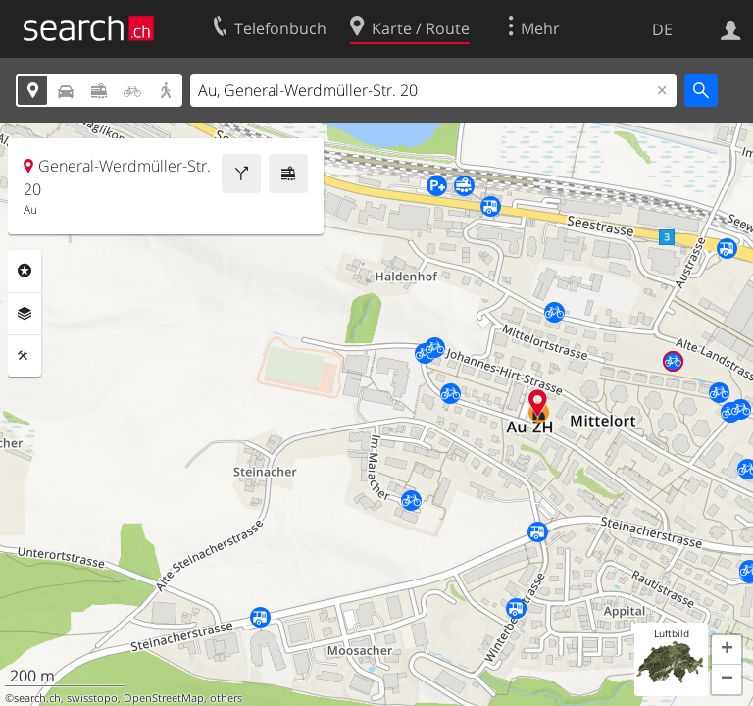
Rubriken (24, 270)
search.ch (37, 698)
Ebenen (24, 313)
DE (662, 29)
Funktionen (24, 356)
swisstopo (92, 698)
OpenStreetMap (164, 698)
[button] (726, 650)
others (226, 698)
